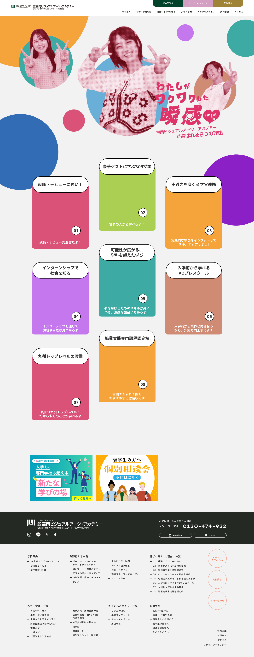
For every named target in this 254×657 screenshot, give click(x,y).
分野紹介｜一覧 (79, 556)
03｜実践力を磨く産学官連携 (168, 569)
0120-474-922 (205, 526)
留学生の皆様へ (161, 623)
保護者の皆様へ (161, 627)
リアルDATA (118, 610)
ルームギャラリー (120, 619)
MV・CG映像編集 (120, 565)
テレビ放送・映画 (120, 561)
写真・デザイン (119, 569)
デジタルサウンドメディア (86, 573)
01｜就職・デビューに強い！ (168, 561)
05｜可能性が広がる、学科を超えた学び (174, 578)
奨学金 (76, 626)
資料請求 (228, 3)
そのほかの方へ (161, 632)
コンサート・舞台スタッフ (87, 568)
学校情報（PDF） (39, 569)
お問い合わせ (176, 535)
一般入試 (35, 632)
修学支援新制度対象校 (84, 622)
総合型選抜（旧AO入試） (43, 623)
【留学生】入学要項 (40, 636)
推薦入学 (35, 627)
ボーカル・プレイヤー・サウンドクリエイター (85, 563)
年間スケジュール (120, 615)
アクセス (210, 535)
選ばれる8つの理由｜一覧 (165, 556)
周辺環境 (116, 623)
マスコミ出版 (118, 578)
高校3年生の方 (160, 610)
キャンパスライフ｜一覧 (123, 605)
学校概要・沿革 (38, 565)
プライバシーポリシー (215, 644)
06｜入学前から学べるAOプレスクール (173, 582)
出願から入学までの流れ (43, 619)
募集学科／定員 (38, 610)
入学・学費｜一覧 (38, 605)
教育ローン (78, 630)
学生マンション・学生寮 (85, 635)
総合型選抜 (168, 3)
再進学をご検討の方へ (164, 619)
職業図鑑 (222, 630)
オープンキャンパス (198, 3)
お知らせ (222, 635)
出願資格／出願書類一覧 (85, 610)
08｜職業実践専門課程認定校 (168, 591)
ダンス (76, 581)
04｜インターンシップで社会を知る (171, 574)
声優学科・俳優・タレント (87, 577)
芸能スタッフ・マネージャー (126, 574)
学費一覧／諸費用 (39, 615)
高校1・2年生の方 (162, 615)
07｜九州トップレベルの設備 (168, 587)
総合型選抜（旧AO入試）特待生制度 (86, 616)
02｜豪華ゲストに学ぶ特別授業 (169, 565)
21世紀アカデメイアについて (45, 561)
